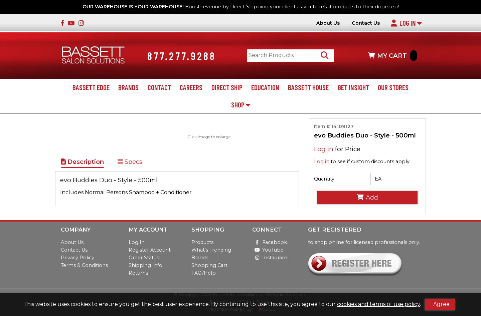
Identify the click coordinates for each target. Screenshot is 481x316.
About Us (328, 23)
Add (367, 198)
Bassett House (308, 88)
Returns (138, 273)
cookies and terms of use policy (378, 304)
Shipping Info (145, 265)
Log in (323, 149)
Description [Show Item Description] (82, 162)
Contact (159, 88)
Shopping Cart (209, 265)
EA (378, 180)
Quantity (324, 180)
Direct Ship (227, 88)
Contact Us (366, 23)
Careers (191, 88)
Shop (240, 105)
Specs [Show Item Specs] (130, 162)
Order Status (144, 258)
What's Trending (211, 250)
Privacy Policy (77, 258)
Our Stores (393, 88)
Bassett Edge (91, 88)
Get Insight (353, 88)
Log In (406, 23)
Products (202, 242)
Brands (128, 88)
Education (265, 88)
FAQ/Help (203, 273)
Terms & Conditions (84, 265)
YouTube (268, 250)
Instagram (269, 258)
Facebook (269, 242)
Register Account (150, 250)
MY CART (392, 55)
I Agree (440, 304)
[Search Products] (325, 55)
